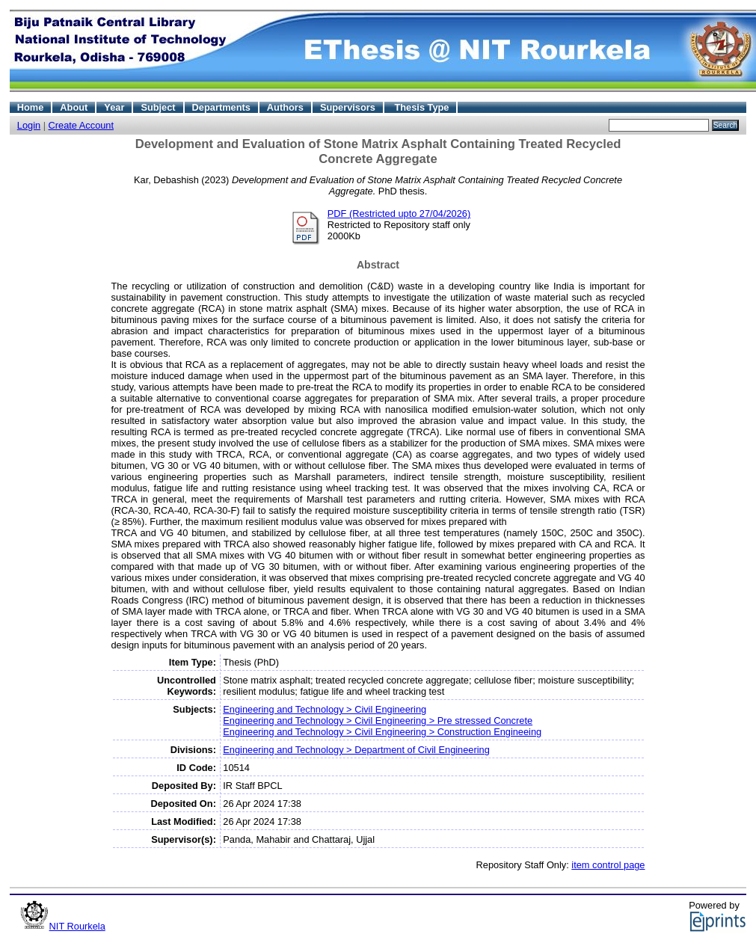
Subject (158, 107)
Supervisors (347, 107)
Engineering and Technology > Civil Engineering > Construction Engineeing (382, 731)
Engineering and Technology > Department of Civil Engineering (356, 749)
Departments (221, 107)
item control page (608, 864)
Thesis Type (421, 107)
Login (28, 125)
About (73, 107)
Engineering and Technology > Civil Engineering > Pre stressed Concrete (377, 720)
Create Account (81, 125)
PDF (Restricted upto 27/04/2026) (399, 213)
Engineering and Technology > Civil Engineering (324, 709)
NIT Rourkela (77, 926)
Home (30, 107)
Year (114, 107)
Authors (285, 107)
